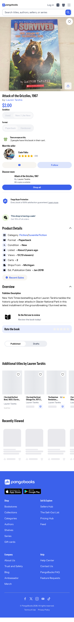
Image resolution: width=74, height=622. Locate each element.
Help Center (47, 564)
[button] (37, 233)
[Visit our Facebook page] (25, 603)
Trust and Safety (13, 570)
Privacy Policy (44, 614)
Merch (8, 588)
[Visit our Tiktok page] (49, 603)
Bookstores (10, 511)
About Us (9, 564)
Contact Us (46, 570)
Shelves (8, 534)
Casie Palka (23, 154)
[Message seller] (19, 169)
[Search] (68, 12)
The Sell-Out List (49, 517)
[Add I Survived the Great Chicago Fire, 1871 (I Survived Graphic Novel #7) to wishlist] (40, 379)
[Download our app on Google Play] (32, 496)
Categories (10, 522)
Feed (43, 528)
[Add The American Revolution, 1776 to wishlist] (62, 379)
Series (7, 540)
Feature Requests (50, 582)
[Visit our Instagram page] (37, 603)
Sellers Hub (46, 511)
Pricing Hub (47, 522)
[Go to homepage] (10, 5)
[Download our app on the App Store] (13, 496)
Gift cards (9, 546)
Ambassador (11, 582)
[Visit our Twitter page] (31, 603)
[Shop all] (37, 191)
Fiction (23, 239)
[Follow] (54, 169)
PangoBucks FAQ (50, 576)
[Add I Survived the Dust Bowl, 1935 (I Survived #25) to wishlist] (18, 379)
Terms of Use (30, 614)
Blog (6, 576)
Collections (10, 517)
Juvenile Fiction (38, 239)
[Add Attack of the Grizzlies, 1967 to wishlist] (69, 21)
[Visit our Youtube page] (43, 603)
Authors (8, 528)
